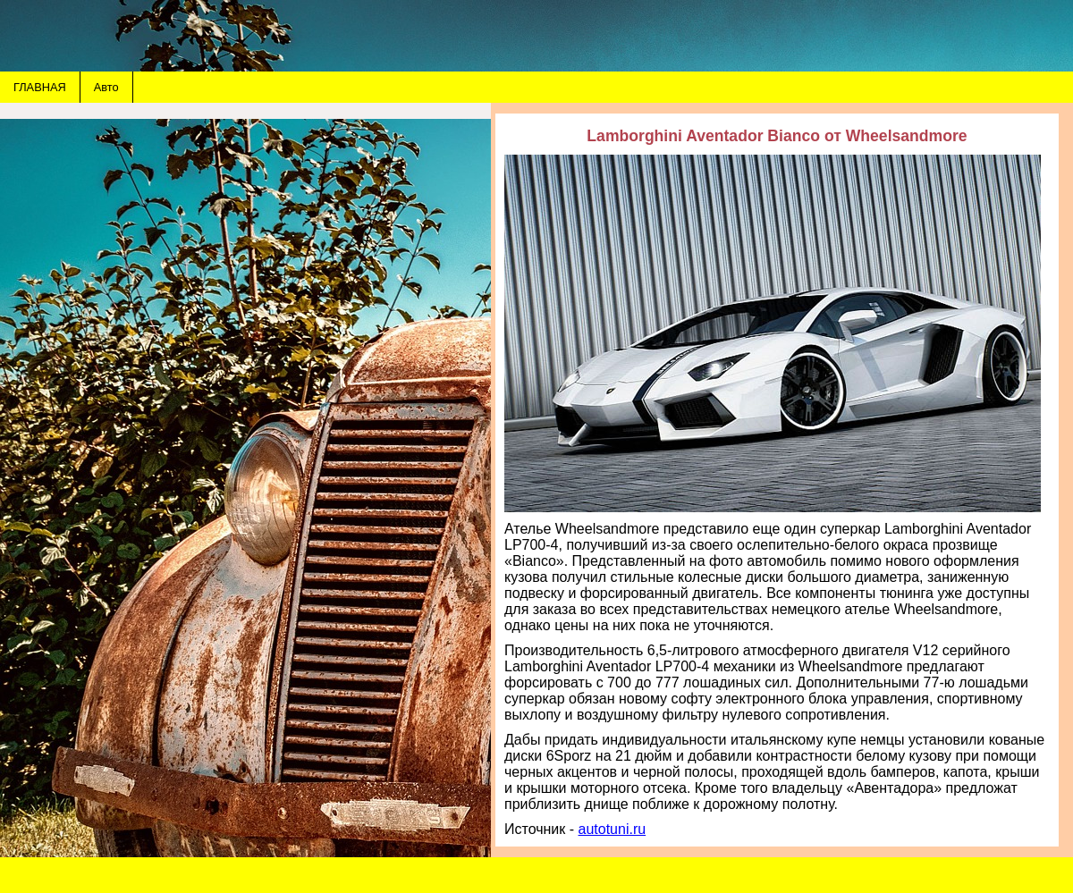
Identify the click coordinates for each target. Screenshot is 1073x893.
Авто (106, 87)
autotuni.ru (612, 829)
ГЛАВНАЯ (39, 87)
